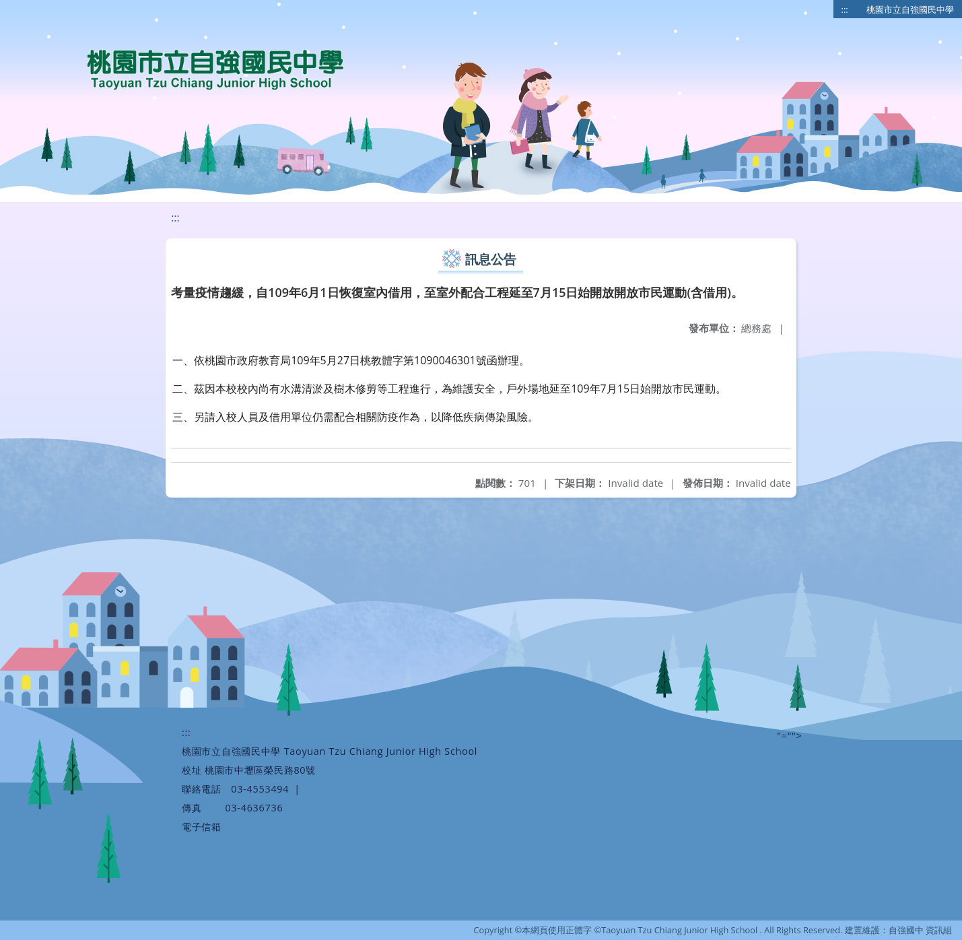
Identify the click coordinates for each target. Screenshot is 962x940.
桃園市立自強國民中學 (910, 9)
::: (844, 9)
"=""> (789, 735)
